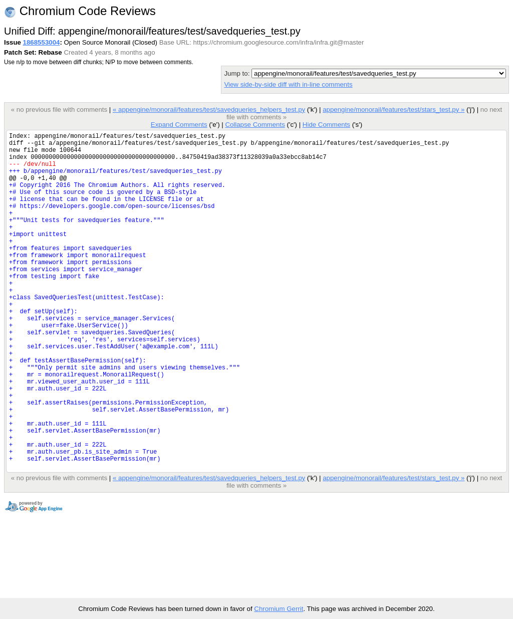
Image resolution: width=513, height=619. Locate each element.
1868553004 (41, 42)
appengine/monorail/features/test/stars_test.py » (393, 109)
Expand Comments (179, 124)
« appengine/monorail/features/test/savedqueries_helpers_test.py (209, 109)
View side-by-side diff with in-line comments (288, 84)
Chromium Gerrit (278, 608)
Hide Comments (326, 124)
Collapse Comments (255, 124)
